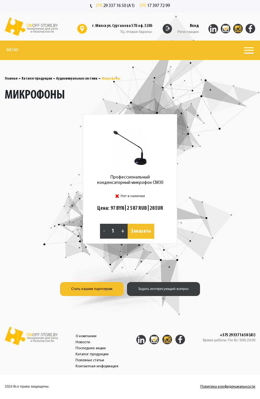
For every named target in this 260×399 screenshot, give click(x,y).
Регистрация (188, 32)
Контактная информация (97, 366)
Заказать (141, 231)
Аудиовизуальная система (76, 78)
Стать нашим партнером (91, 289)
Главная (11, 78)
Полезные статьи (90, 360)
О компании (86, 336)
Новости (83, 342)
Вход (194, 25)
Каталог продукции (37, 78)
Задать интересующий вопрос (163, 289)
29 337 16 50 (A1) (112, 6)
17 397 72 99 (154, 6)
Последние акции (91, 348)
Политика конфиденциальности (227, 387)
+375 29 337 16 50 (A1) (237, 335)
